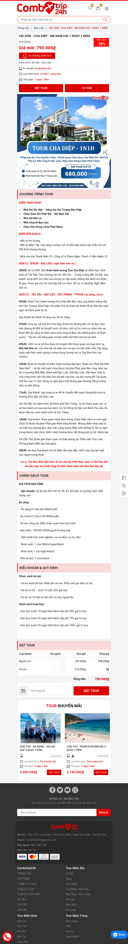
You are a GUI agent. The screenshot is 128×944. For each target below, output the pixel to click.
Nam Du (22, 911)
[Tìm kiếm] (105, 19)
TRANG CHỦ (24, 864)
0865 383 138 (38, 838)
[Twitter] (60, 790)
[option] (64, 141)
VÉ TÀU (21, 890)
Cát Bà (70, 864)
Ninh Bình (71, 895)
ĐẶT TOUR (54, 772)
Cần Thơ (22, 916)
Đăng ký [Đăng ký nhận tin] (103, 812)
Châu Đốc (22, 932)
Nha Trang (72, 911)
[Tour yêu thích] (90, 8)
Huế (68, 916)
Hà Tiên (21, 922)
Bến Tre (21, 927)
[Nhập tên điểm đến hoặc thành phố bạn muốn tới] (58, 19)
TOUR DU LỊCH (25, 879)
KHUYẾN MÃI (64, 706)
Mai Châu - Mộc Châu (78, 884)
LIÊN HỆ (22, 900)
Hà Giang (71, 874)
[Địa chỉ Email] (57, 812)
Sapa (69, 869)
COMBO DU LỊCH (27, 874)
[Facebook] (52, 790)
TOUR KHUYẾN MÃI (28, 884)
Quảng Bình (72, 927)
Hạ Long (71, 900)
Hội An (70, 922)
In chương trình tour (37, 56)
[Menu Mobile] (108, 8)
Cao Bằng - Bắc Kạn (77, 879)
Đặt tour (91, 691)
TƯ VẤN (87, 88)
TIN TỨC (22, 895)
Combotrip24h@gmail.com (40, 833)
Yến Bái (70, 890)
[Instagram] (75, 790)
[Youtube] (67, 790)
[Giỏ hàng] (98, 8)
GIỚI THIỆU (23, 869)
